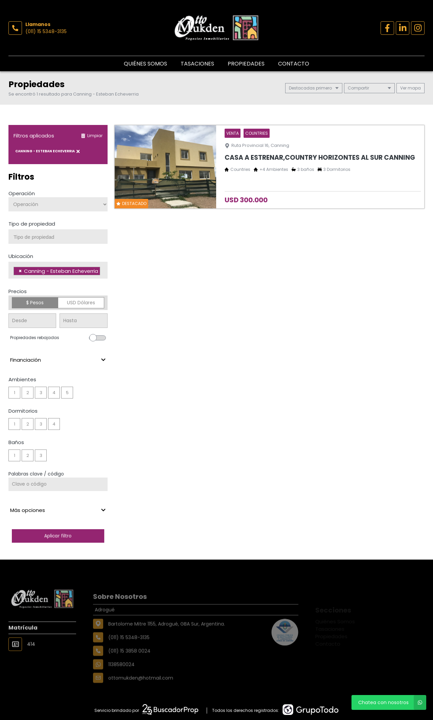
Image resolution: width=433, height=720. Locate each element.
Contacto (293, 64)
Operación (21, 193)
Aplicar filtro (58, 536)
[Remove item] (20, 271)
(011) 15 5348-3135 (46, 31)
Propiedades (246, 64)
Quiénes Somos (145, 64)
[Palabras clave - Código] (58, 484)
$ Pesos (35, 302)
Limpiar (91, 135)
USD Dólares (81, 302)
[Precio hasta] (83, 320)
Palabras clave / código (36, 473)
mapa (410, 88)
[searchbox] (61, 237)
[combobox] (58, 236)
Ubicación (20, 256)
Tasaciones (197, 64)
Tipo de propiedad (31, 223)
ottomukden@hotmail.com (140, 691)
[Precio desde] (32, 320)
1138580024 (121, 677)
